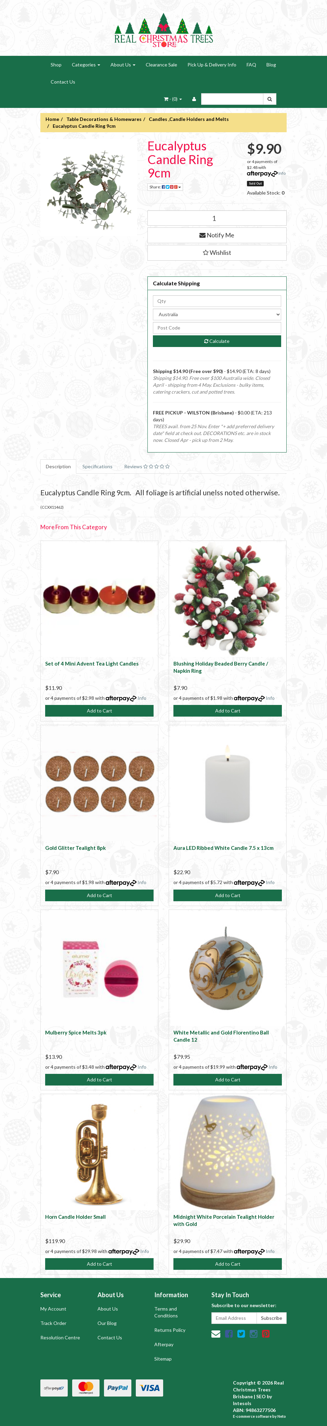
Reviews (147, 466)
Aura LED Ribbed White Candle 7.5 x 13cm (223, 848)
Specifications (97, 466)
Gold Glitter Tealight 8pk (75, 848)
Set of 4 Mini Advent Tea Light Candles (92, 663)
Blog (271, 64)
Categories (86, 64)
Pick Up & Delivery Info (211, 64)
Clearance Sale (161, 64)
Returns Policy (169, 1330)
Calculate (217, 341)
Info (282, 173)
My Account (53, 1309)
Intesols (242, 1403)
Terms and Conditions (166, 1312)
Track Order (53, 1323)
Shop (56, 64)
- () (173, 99)
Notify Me (216, 235)
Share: (165, 186)
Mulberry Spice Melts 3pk (75, 1032)
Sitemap (163, 1359)
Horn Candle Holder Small (75, 1217)
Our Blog (107, 1323)
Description (58, 466)
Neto (281, 1416)
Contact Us (63, 82)
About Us (122, 64)
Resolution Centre (60, 1337)
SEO (261, 1396)
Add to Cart (99, 711)
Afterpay (163, 1344)
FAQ (251, 64)
